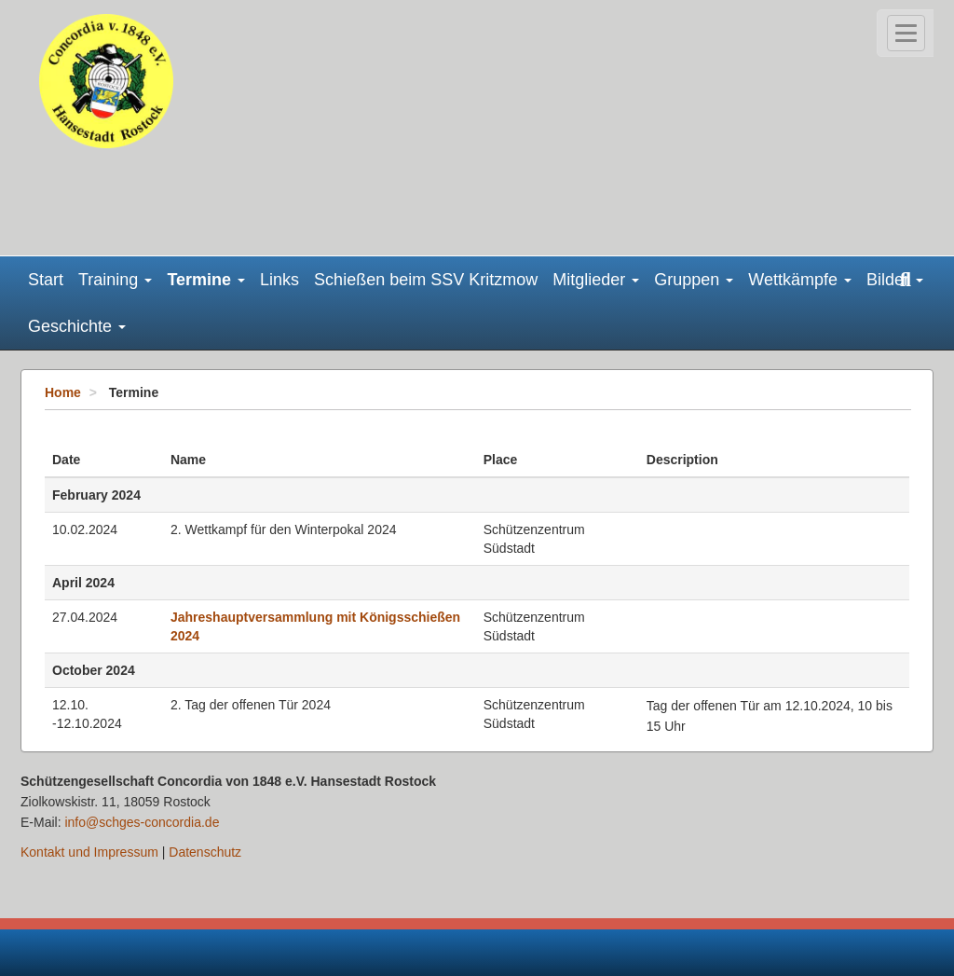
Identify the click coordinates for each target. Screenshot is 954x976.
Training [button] (115, 279)
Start (45, 279)
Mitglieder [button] (595, 279)
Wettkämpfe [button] (800, 279)
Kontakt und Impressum (89, 852)
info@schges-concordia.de (141, 822)
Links (279, 279)
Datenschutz (205, 852)
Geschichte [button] (77, 326)
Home (63, 392)
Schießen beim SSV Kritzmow (426, 279)
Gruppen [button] (693, 279)
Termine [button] (206, 279)
